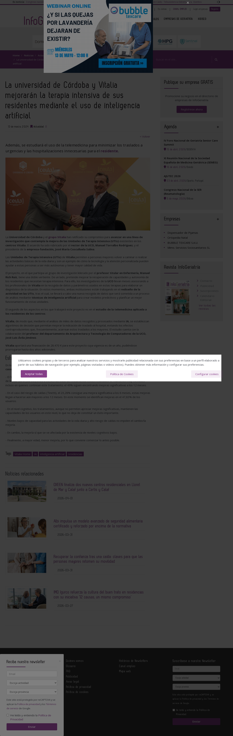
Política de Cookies (122, 374)
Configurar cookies (207, 374)
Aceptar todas (34, 374)
